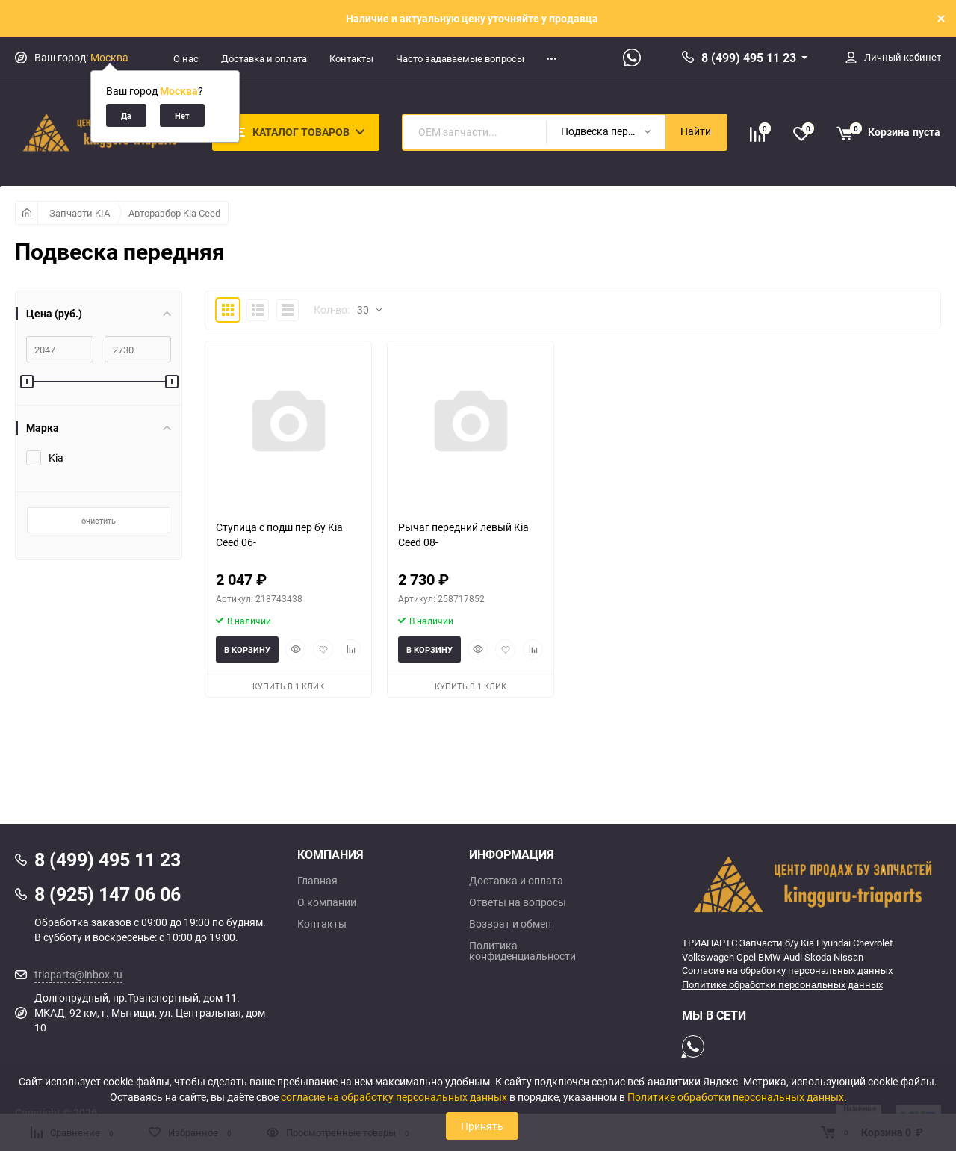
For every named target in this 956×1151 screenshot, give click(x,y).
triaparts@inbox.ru (78, 974)
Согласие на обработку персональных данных (787, 970)
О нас (186, 58)
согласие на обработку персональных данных (394, 1097)
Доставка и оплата (264, 58)
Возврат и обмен (510, 924)
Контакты (351, 58)
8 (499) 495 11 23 (748, 57)
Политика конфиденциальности (522, 950)
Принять (482, 1126)
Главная (317, 880)
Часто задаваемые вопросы (460, 58)
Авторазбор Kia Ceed (174, 213)
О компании (326, 902)
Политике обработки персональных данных (782, 984)
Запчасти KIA (79, 213)
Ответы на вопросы (517, 902)
